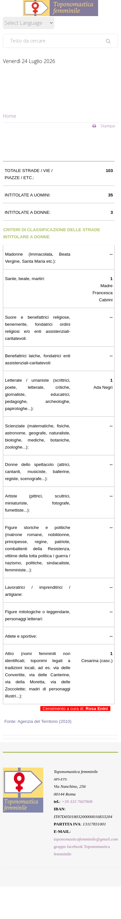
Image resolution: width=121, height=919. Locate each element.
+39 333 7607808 (77, 801)
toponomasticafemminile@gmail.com (86, 838)
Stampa (103, 126)
